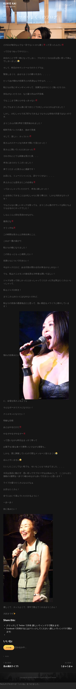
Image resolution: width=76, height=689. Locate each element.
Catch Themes (51, 677)
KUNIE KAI (9, 3)
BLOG (7, 656)
